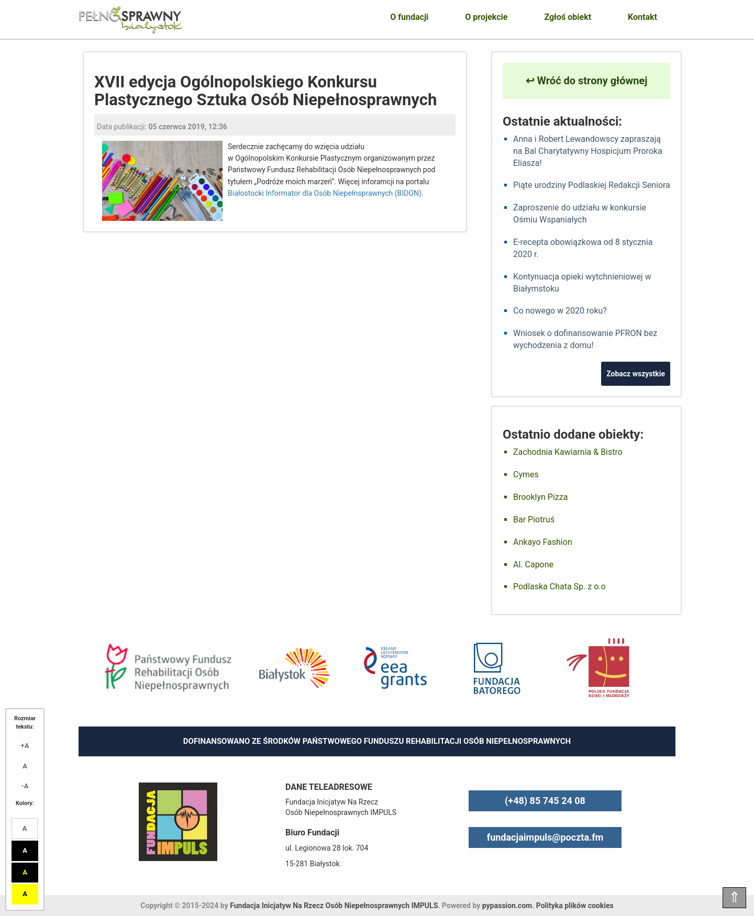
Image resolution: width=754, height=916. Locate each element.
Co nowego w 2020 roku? (560, 311)
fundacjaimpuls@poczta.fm (545, 837)
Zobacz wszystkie (635, 374)
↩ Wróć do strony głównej (587, 80)
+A (25, 746)
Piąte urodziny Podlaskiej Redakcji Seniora (591, 185)
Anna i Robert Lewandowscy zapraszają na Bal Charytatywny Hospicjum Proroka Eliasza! (587, 151)
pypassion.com (507, 905)
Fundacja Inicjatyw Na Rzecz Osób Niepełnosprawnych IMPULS (334, 905)
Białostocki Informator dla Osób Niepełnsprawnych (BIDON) (325, 193)
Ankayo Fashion (542, 542)
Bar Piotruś (534, 519)
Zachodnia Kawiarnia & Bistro (568, 452)
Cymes (526, 474)
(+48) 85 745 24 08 (545, 800)
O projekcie (486, 17)
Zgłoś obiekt (567, 17)
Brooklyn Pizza (540, 497)
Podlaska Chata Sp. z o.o (559, 586)
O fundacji (409, 17)
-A (25, 786)
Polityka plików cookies (575, 905)
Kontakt (642, 17)
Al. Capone (533, 564)
